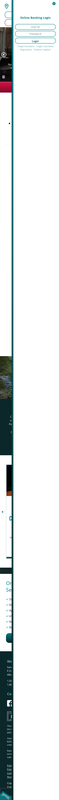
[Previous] (4, 54)
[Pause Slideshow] (3, 77)
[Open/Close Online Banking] (54, 3)
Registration (26, 49)
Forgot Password (26, 46)
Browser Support (42, 49)
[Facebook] (10, 703)
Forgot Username (44, 46)
